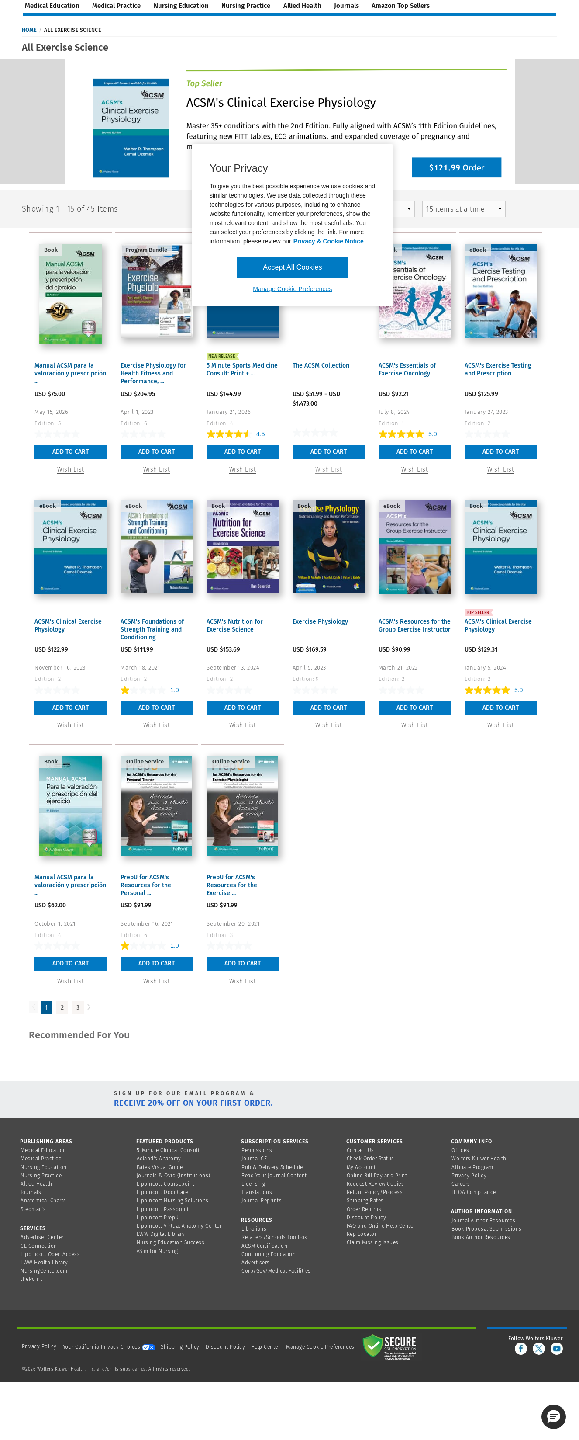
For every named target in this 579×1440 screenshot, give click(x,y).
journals (346, 6)
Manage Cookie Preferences (320, 1347)
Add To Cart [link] (328, 451)
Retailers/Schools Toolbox (274, 1237)
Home (29, 30)
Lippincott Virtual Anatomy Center (179, 1226)
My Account (361, 1167)
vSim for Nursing (157, 1251)
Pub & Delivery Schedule (272, 1167)
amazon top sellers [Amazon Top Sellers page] (401, 6)
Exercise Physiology (320, 621)
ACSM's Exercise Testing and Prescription (498, 369)
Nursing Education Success (171, 1242)
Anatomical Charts (43, 1200)
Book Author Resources (480, 1237)
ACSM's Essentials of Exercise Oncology (407, 369)
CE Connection (39, 1246)
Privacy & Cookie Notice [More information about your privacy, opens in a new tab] (328, 241)
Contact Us (360, 1150)
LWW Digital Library (161, 1234)
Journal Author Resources (483, 1221)
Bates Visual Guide (160, 1167)
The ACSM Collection (321, 365)
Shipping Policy (180, 1347)
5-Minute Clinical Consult (168, 1150)
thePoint (31, 1279)
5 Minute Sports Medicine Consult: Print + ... (242, 369)
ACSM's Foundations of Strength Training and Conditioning (152, 629)
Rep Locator (362, 1234)
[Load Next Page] (88, 1007)
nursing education (181, 6)
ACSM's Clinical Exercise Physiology (68, 625)
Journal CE (254, 1158)
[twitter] (539, 1349)
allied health (302, 6)
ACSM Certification (264, 1246)
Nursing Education (44, 1167)
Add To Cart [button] (70, 451)
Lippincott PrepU (158, 1217)
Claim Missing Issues (373, 1242)
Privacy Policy (468, 1176)
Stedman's (33, 1209)
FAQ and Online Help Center (381, 1226)
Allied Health (36, 1184)
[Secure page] (391, 1347)
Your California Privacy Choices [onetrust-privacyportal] (109, 1347)
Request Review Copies (375, 1184)
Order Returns (364, 1209)
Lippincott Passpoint (163, 1209)
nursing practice (245, 6)
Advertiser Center (42, 1237)
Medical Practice (41, 1158)
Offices (460, 1150)
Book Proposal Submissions (486, 1229)
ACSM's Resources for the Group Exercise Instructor (415, 625)
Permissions (256, 1150)
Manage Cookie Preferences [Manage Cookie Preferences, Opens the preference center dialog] (292, 288)
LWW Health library (44, 1263)
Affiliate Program (472, 1167)
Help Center (266, 1347)
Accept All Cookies (292, 267)
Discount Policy (366, 1217)
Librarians (253, 1229)
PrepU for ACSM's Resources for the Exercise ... (232, 885)
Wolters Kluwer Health (479, 1158)
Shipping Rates (365, 1200)
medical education (52, 6)
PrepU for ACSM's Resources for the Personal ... (146, 885)
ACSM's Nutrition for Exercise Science (235, 625)
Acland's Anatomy (159, 1158)
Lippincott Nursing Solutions (173, 1200)
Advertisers (255, 1263)
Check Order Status (370, 1158)
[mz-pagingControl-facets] (464, 209)
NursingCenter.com (44, 1271)
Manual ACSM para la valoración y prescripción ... (70, 373)
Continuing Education (268, 1254)
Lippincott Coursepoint (166, 1184)
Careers (460, 1184)
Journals (31, 1192)
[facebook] (521, 1349)
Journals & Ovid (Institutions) (173, 1176)
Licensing (253, 1184)
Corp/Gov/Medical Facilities (276, 1271)
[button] (553, 1417)
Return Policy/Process (375, 1192)
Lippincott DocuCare (162, 1192)
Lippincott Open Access (50, 1254)
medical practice (116, 6)
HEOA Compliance (473, 1192)
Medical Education (43, 1150)
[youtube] (557, 1349)
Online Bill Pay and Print (377, 1176)
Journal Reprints (261, 1200)
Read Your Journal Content (274, 1176)
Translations (256, 1192)
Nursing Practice (41, 1176)
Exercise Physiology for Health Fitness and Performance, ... (153, 373)
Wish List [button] (70, 469)
